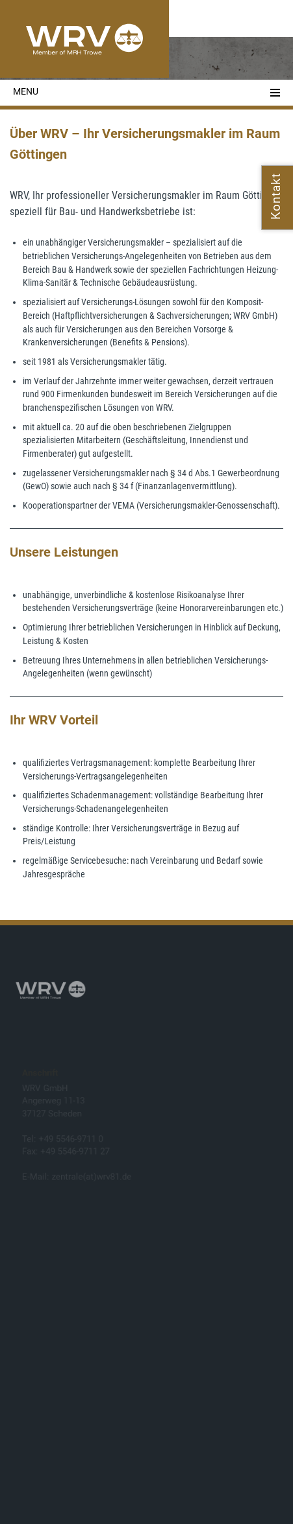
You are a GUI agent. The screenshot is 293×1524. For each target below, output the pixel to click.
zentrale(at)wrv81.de (91, 1177)
